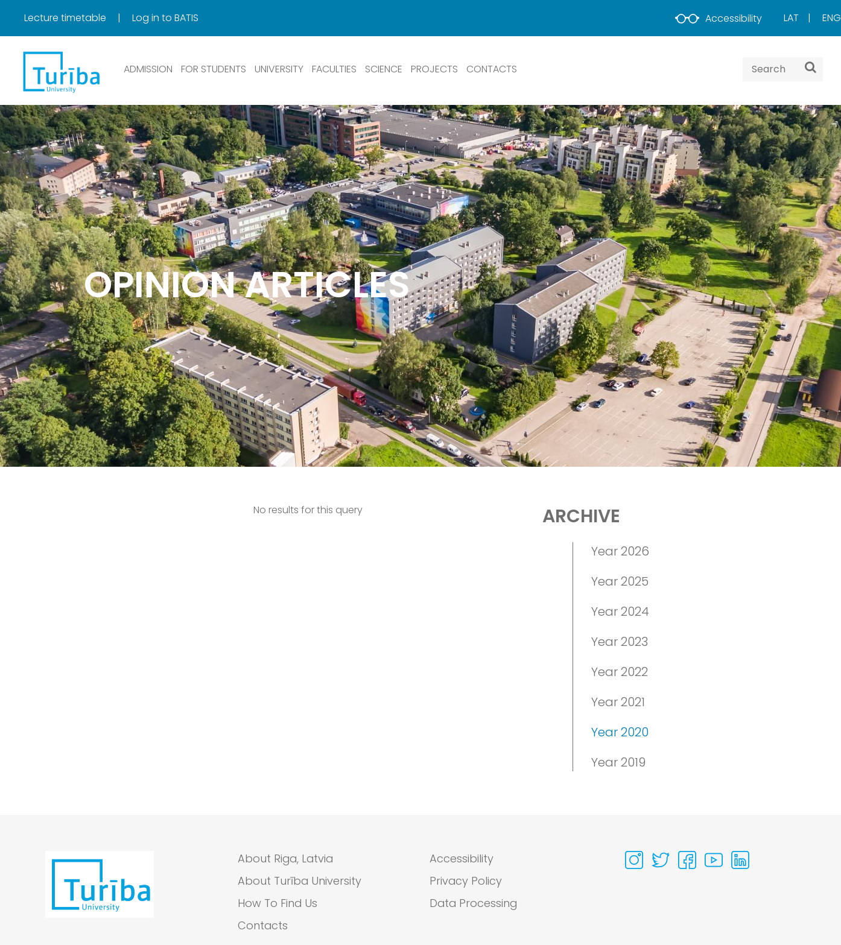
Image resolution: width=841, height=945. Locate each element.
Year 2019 (618, 762)
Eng (831, 18)
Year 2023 (619, 641)
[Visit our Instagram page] (634, 860)
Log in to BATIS (165, 18)
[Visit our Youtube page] (714, 860)
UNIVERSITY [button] (279, 69)
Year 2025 (620, 581)
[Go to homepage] (99, 895)
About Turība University (300, 881)
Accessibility (718, 18)
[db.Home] (60, 71)
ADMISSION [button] (148, 69)
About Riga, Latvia (286, 859)
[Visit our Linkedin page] (740, 860)
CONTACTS (491, 69)
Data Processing (474, 903)
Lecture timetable (66, 18)
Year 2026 (620, 551)
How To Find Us (278, 903)
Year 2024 (620, 611)
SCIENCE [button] (383, 69)
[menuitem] (77, 18)
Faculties (334, 69)
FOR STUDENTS (213, 69)
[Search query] (783, 69)
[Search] (810, 67)
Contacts (263, 926)
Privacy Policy (466, 881)
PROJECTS (434, 69)
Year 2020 (620, 732)
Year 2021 (618, 702)
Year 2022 (619, 671)
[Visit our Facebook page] (687, 860)
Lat (791, 18)
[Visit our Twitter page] (661, 860)
